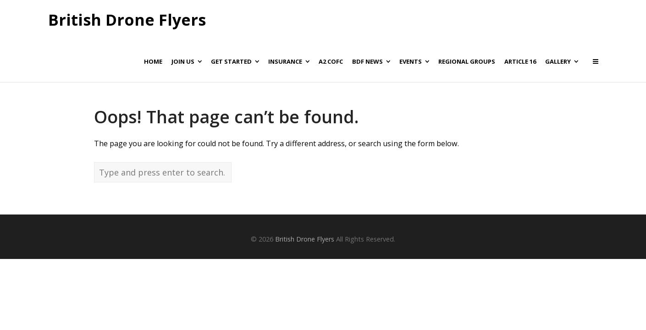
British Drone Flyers (127, 20)
